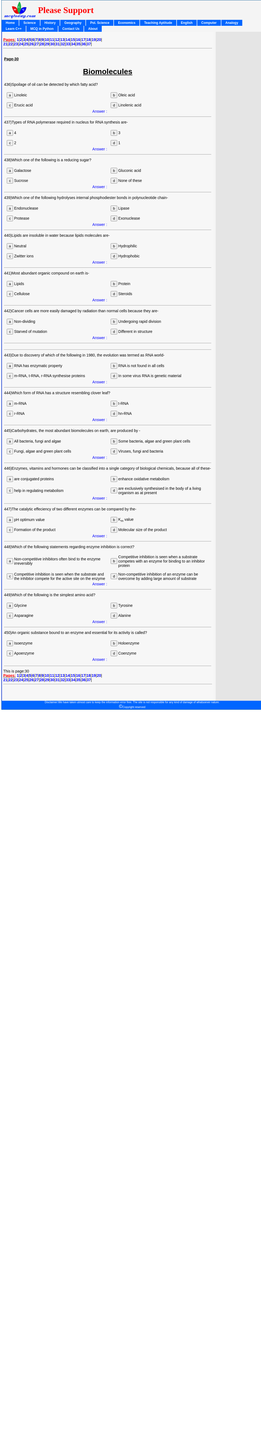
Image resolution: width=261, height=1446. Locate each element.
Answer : (99, 111)
